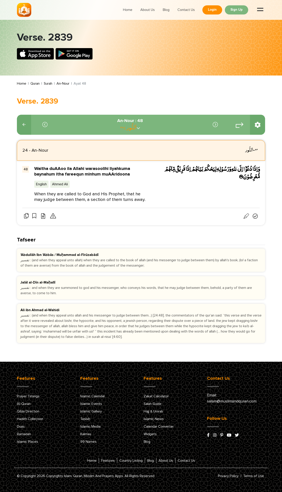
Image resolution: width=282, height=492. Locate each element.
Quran (35, 83)
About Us (147, 10)
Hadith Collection (30, 419)
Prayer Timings (28, 396)
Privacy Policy (228, 476)
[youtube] (229, 435)
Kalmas (85, 434)
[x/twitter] (237, 435)
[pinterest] (221, 435)
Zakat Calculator (156, 396)
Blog (166, 10)
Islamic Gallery (91, 411)
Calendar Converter (159, 426)
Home (127, 10)
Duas (21, 426)
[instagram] (215, 435)
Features (108, 460)
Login (212, 9)
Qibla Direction (28, 411)
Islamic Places (27, 441)
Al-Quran (23, 404)
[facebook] (208, 435)
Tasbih (85, 419)
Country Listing (131, 460)
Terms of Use (253, 476)
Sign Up (236, 9)
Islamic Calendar (92, 396)
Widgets (150, 434)
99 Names (88, 441)
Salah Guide (152, 404)
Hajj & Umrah (153, 411)
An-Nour (62, 83)
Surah (48, 83)
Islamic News (154, 419)
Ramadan (24, 434)
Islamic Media (90, 426)
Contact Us (186, 10)
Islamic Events (91, 404)
